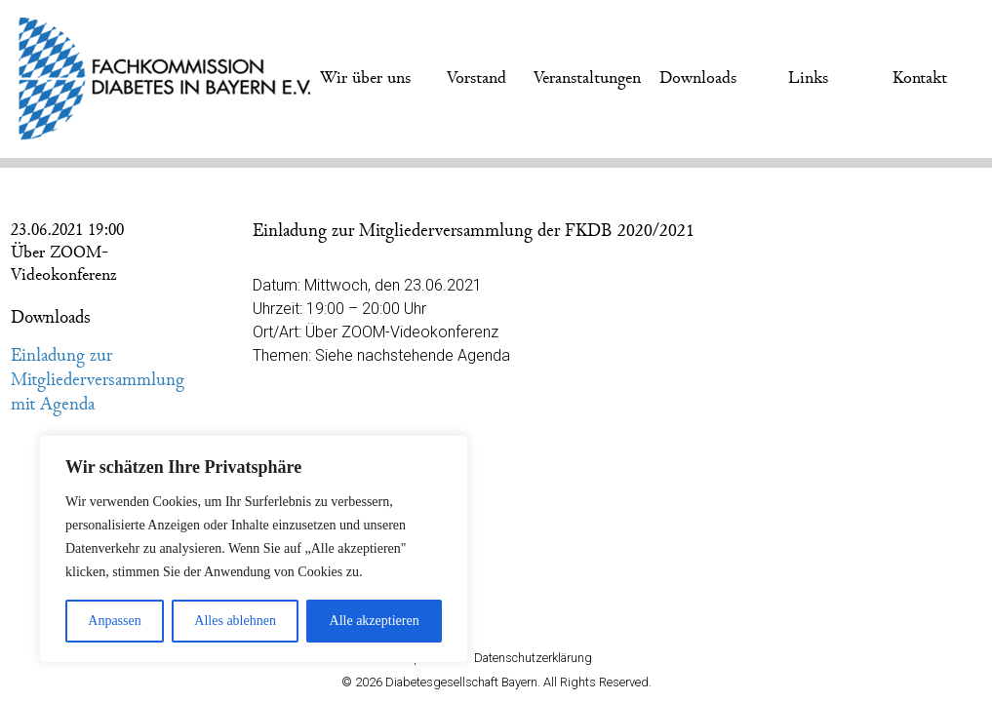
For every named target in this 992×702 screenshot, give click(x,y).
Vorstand (476, 78)
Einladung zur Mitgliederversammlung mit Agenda (97, 379)
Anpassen (114, 620)
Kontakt (920, 78)
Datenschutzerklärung (533, 657)
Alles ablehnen (235, 620)
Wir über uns (365, 78)
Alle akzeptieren (374, 620)
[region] (253, 549)
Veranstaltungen (587, 78)
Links (808, 78)
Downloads (697, 78)
